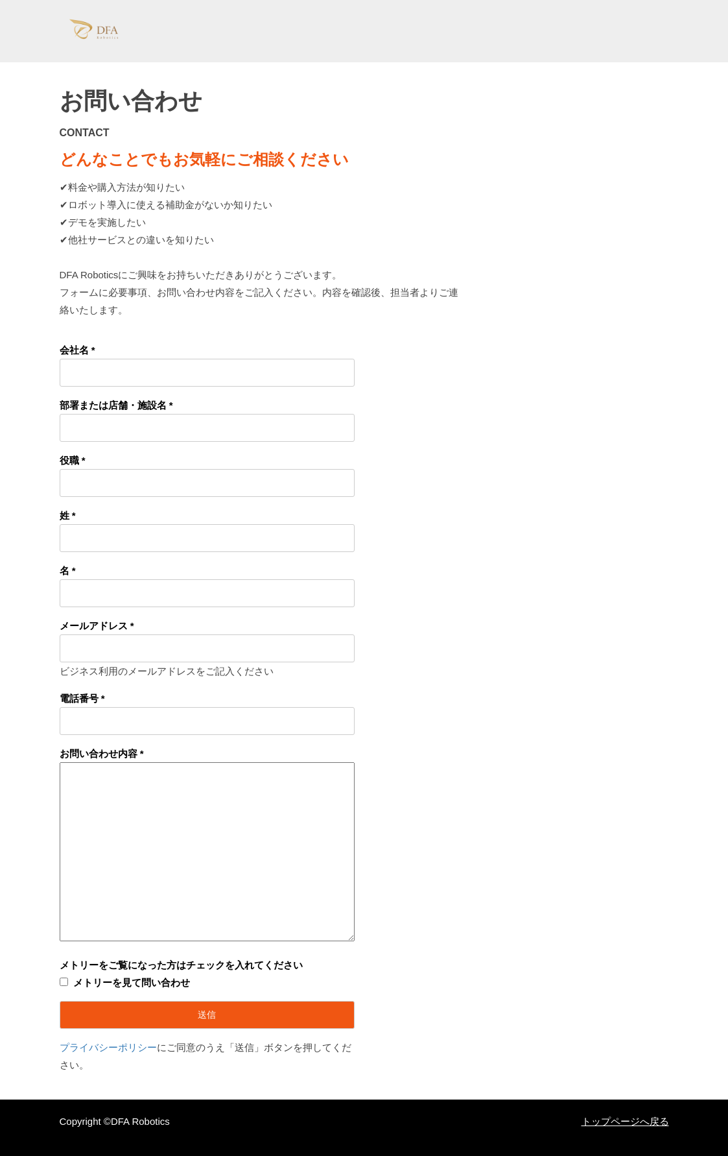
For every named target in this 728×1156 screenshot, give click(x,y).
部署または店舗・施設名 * (116, 405)
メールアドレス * (97, 626)
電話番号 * (82, 698)
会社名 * (77, 350)
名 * (68, 570)
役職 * (73, 460)
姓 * (68, 515)
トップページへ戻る (625, 1121)
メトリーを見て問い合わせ (131, 982)
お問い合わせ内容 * (102, 753)
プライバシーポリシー (108, 1047)
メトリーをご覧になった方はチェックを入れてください (181, 965)
